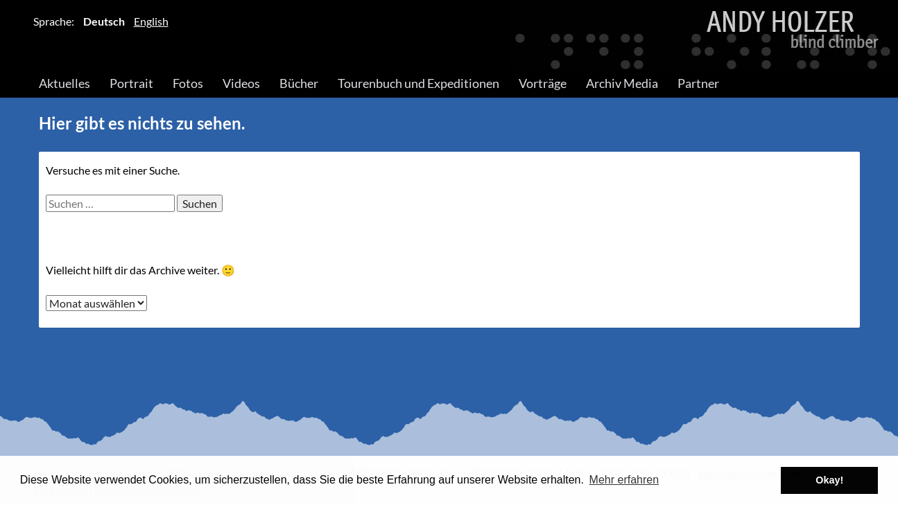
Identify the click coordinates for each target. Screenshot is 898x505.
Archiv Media (622, 83)
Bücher (298, 83)
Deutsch (104, 21)
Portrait (131, 83)
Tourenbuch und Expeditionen (418, 83)
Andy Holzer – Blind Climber (449, 35)
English (151, 21)
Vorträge (543, 83)
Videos (241, 83)
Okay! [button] (829, 480)
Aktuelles (64, 83)
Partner (698, 83)
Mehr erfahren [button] (624, 480)
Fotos (188, 83)
